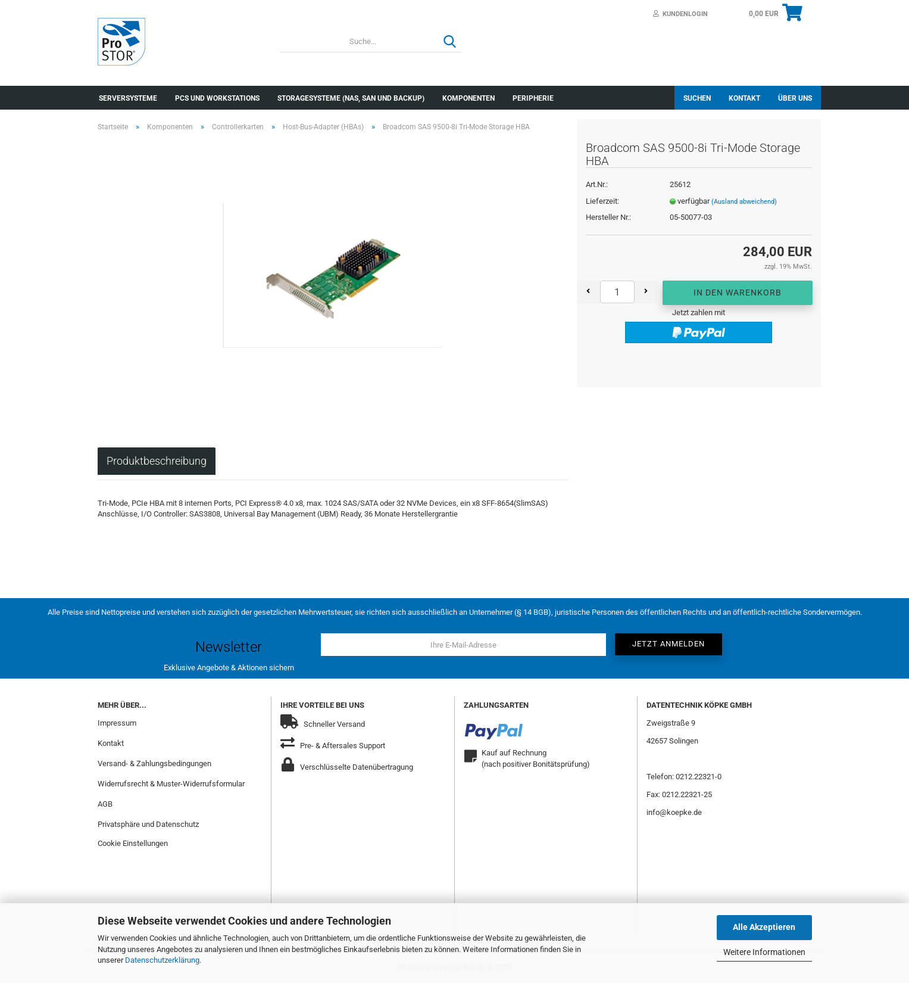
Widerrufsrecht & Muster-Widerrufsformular (171, 783)
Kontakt (744, 98)
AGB (105, 804)
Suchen (697, 98)
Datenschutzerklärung (162, 960)
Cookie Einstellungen (133, 843)
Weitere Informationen (764, 952)
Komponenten (468, 98)
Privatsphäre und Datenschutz (148, 824)
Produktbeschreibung (157, 461)
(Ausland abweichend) (744, 202)
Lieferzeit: (602, 201)
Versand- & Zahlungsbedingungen (154, 763)
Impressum (117, 722)
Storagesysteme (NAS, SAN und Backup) (350, 98)
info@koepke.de (674, 812)
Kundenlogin (680, 14)
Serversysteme (128, 98)
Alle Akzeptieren (764, 927)
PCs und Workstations (217, 98)
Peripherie (533, 98)
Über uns (795, 98)
